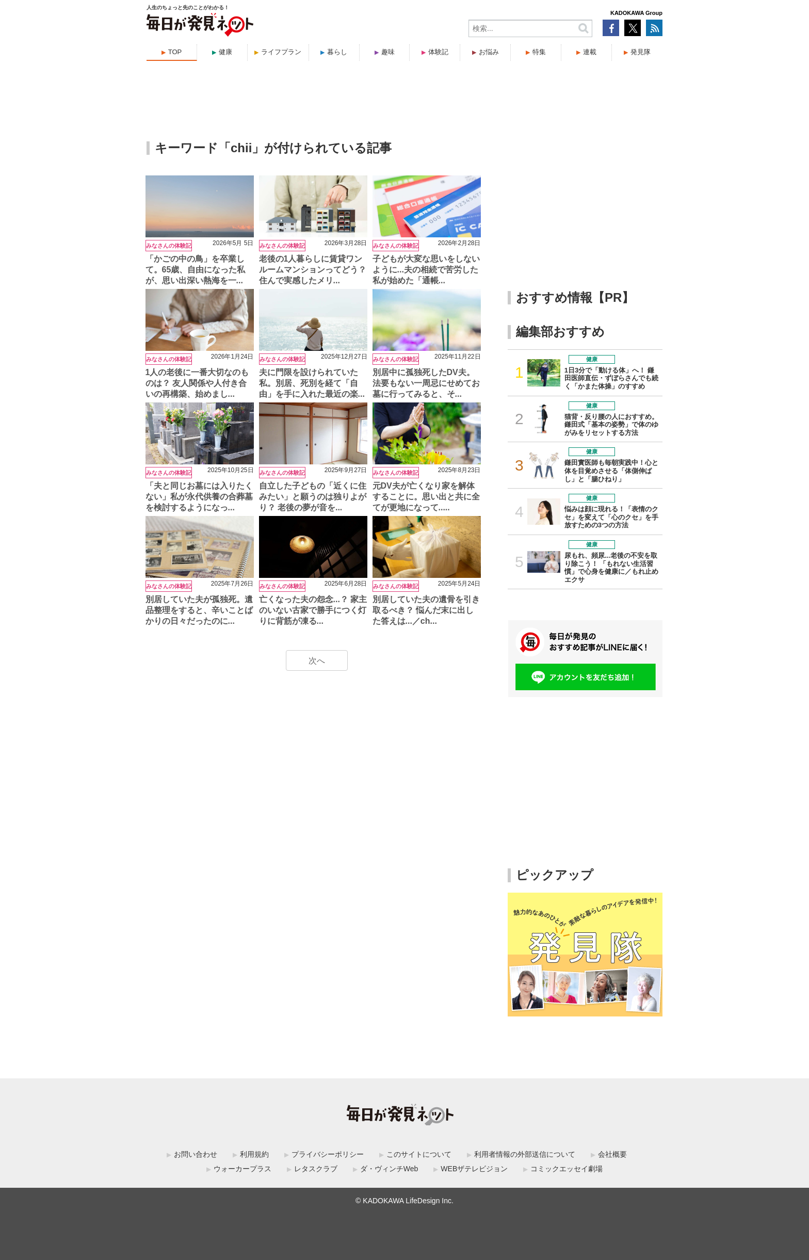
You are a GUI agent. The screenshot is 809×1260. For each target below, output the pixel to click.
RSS (654, 28)
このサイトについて (418, 1154)
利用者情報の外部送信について (524, 1154)
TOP (175, 52)
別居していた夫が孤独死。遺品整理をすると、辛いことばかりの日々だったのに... (199, 610)
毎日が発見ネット (206, 25)
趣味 (388, 52)
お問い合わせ (195, 1154)
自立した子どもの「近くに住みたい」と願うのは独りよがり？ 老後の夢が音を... (312, 496)
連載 (589, 52)
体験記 (438, 52)
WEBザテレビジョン (474, 1168)
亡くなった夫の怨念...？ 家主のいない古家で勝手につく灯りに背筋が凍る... (313, 610)
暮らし (337, 52)
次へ (317, 660)
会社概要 (612, 1154)
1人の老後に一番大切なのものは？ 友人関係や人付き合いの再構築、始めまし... (197, 383)
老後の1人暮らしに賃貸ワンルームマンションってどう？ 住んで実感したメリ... (312, 269)
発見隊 (640, 52)
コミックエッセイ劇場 (566, 1168)
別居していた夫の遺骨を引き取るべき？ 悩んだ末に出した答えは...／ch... (426, 610)
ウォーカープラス (242, 1168)
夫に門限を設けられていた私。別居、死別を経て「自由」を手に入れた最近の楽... (312, 383)
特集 (539, 52)
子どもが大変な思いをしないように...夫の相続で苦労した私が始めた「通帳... (426, 269)
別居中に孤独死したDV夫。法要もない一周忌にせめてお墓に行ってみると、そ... (426, 383)
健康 (225, 52)
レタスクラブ (315, 1168)
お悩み (489, 52)
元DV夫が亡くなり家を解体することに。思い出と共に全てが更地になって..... (426, 496)
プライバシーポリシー (328, 1154)
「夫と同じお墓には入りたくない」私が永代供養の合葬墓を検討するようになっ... (199, 496)
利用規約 (254, 1154)
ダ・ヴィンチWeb (389, 1168)
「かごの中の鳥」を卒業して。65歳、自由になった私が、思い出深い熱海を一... (195, 269)
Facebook (611, 28)
